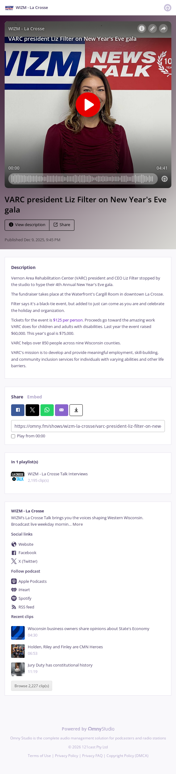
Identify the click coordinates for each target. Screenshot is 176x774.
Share (61, 224)
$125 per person (68, 320)
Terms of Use (39, 755)
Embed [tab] (34, 397)
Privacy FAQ (92, 755)
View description (27, 224)
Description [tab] (23, 267)
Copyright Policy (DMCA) (128, 755)
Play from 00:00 (28, 436)
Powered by (88, 729)
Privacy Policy (66, 755)
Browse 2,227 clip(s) (32, 685)
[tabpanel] (88, 322)
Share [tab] (17, 397)
